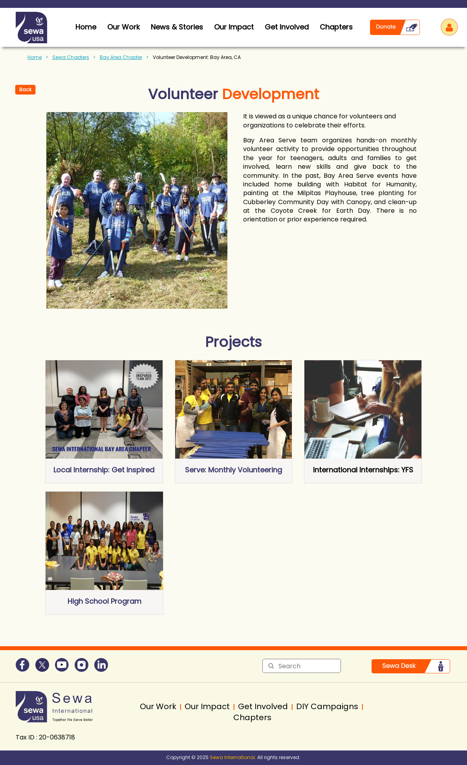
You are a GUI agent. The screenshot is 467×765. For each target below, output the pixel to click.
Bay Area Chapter (121, 57)
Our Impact (234, 27)
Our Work (123, 27)
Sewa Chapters (70, 57)
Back (25, 89)
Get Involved (287, 27)
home (85, 27)
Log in (449, 27)
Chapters (336, 27)
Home (34, 57)
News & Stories (177, 27)
